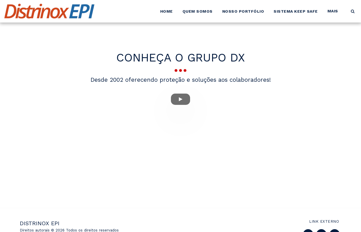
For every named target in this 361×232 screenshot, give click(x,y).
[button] (352, 11)
